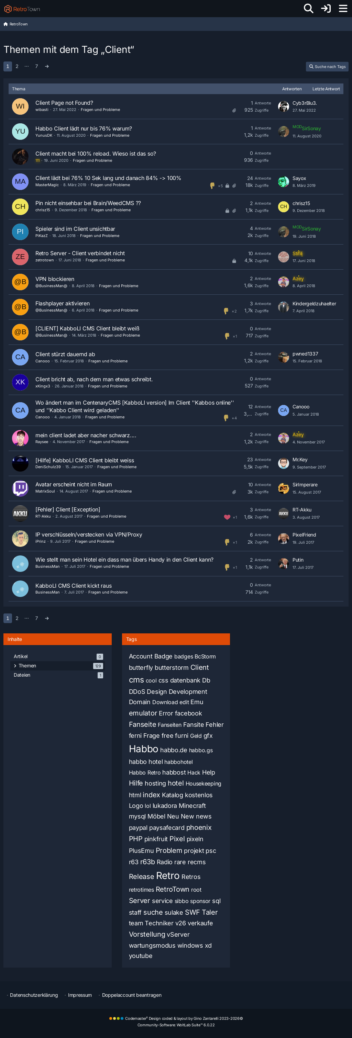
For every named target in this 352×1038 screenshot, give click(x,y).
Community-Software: (176, 1025)
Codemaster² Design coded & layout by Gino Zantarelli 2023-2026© (184, 1018)
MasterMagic (47, 184)
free (168, 735)
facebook (188, 713)
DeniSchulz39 (48, 466)
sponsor (200, 901)
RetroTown (172, 889)
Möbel (156, 816)
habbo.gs (201, 750)
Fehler (214, 724)
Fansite (193, 724)
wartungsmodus (152, 945)
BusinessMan (47, 566)
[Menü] (343, 8)
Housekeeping (203, 783)
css (163, 680)
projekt (194, 850)
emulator (143, 713)
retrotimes (141, 889)
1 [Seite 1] (7, 66)
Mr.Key (300, 459)
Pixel (177, 839)
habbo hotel (146, 761)
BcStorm (205, 656)
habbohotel (178, 761)
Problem (169, 850)
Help (208, 772)
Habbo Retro (145, 772)
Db (206, 680)
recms (197, 862)
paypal (138, 827)
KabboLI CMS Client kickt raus (73, 585)
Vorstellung (147, 934)
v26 (180, 923)
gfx (208, 735)
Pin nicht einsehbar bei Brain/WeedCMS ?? (88, 203)
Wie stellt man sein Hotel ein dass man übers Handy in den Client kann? (124, 559)
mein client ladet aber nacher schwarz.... (85, 435)
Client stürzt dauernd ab (65, 354)
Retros (191, 876)
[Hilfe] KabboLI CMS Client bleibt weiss (84, 460)
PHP (136, 839)
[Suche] (309, 8)
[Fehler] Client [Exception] (67, 509)
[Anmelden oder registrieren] (326, 8)
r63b (147, 862)
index (151, 795)
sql (216, 900)
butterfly (141, 667)
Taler (210, 912)
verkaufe (200, 923)
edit (184, 702)
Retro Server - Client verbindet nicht (80, 253)
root (196, 889)
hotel (176, 783)
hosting (155, 783)
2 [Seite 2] (17, 66)
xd (208, 945)
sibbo (182, 901)
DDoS (137, 691)
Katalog (172, 795)
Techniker (159, 923)
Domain (140, 702)
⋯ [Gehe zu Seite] (26, 66)
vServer (178, 934)
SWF (192, 912)
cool (151, 680)
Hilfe (136, 783)
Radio (165, 862)
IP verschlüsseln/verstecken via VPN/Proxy (88, 534)
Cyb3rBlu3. (305, 103)
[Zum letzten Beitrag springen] (283, 106)
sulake (174, 912)
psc (211, 850)
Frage (151, 735)
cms (136, 680)
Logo (136, 805)
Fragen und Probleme (100, 109)
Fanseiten (169, 724)
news (204, 816)
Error (166, 713)
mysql (137, 816)
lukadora (165, 805)
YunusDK (43, 135)
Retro (168, 875)
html (135, 795)
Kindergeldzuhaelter (314, 303)
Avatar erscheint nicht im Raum (73, 484)
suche (153, 912)
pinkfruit (156, 839)
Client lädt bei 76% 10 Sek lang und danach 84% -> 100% (108, 177)
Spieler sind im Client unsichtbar (75, 228)
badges (183, 656)
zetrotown (44, 260)
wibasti (41, 109)
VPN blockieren (54, 278)
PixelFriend (304, 535)
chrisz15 (42, 209)
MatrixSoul (45, 491)
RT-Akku (43, 516)
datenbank (185, 680)
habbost (174, 772)
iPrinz (40, 541)
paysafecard (167, 827)
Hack (193, 772)
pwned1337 (305, 354)
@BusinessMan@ (51, 285)
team (136, 923)
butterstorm (172, 667)
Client (199, 667)
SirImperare (305, 484)
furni (181, 735)
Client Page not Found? (64, 102)
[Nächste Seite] (47, 66)
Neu (173, 816)
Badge (163, 656)
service (162, 900)
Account (141, 656)
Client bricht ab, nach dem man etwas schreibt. (94, 379)
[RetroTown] (22, 8)
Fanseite (142, 724)
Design (157, 691)
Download (165, 702)
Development (188, 691)
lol (148, 805)
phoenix (199, 827)
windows (190, 945)
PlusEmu (141, 850)
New (187, 816)
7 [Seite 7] (36, 66)
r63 (134, 862)
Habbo (144, 749)
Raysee (41, 441)
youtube (141, 955)
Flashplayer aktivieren (62, 303)
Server (139, 900)
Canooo (42, 361)
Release (141, 876)
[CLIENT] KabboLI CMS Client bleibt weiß (87, 328)
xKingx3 (42, 386)
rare (180, 862)
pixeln (195, 839)
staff (135, 912)
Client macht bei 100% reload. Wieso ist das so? (95, 153)
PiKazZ (41, 235)
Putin (298, 560)
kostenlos (199, 795)
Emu (196, 702)
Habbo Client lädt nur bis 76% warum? (83, 128)
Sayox (299, 178)
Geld (196, 735)
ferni (135, 735)
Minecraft (192, 805)
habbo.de (173, 750)
